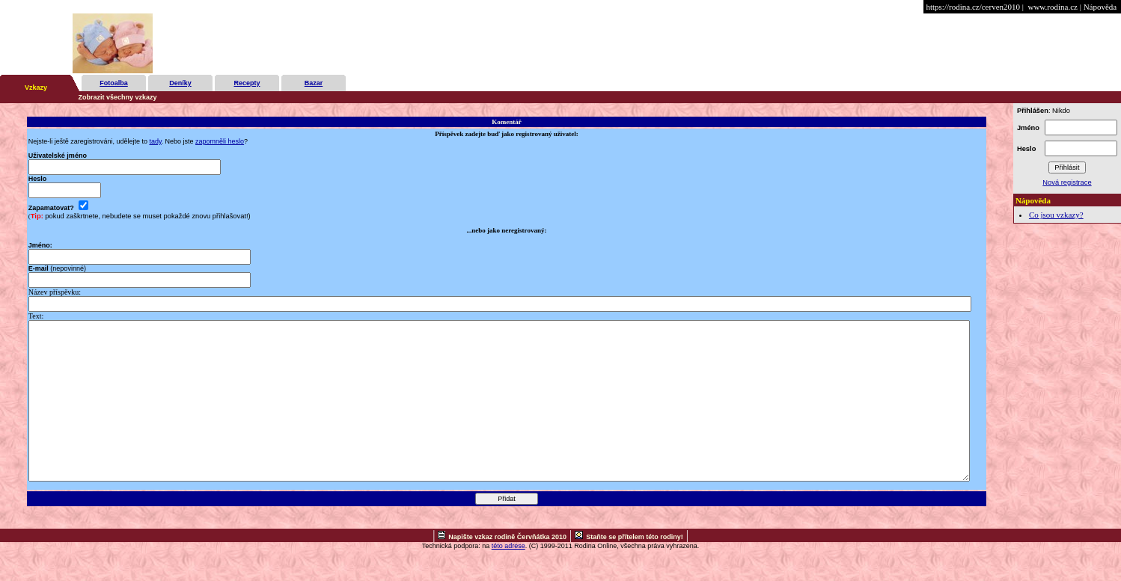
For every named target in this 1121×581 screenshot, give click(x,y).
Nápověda (1100, 6)
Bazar (314, 83)
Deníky (180, 83)
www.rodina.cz (1052, 6)
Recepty (246, 83)
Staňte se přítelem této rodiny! (634, 568)
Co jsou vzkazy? (1056, 214)
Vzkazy (36, 87)
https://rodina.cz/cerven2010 (973, 6)
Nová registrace (1066, 182)
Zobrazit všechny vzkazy (118, 97)
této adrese (508, 577)
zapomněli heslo (219, 141)
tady (155, 141)
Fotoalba (114, 83)
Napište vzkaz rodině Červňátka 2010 (507, 568)
